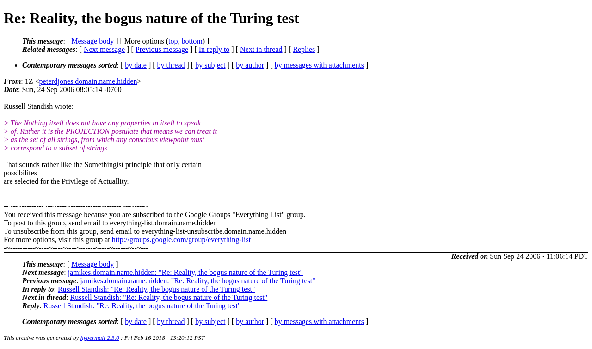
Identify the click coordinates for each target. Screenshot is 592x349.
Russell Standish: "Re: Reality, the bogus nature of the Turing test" (156, 289)
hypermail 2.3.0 (99, 337)
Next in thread (261, 49)
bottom (191, 41)
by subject (210, 65)
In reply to (214, 49)
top (173, 41)
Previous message (162, 49)
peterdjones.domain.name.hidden (88, 81)
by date (136, 65)
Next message (104, 49)
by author (250, 65)
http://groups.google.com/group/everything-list (181, 239)
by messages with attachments (319, 65)
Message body (92, 41)
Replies (304, 49)
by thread (171, 65)
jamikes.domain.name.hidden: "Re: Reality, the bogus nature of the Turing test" (185, 272)
